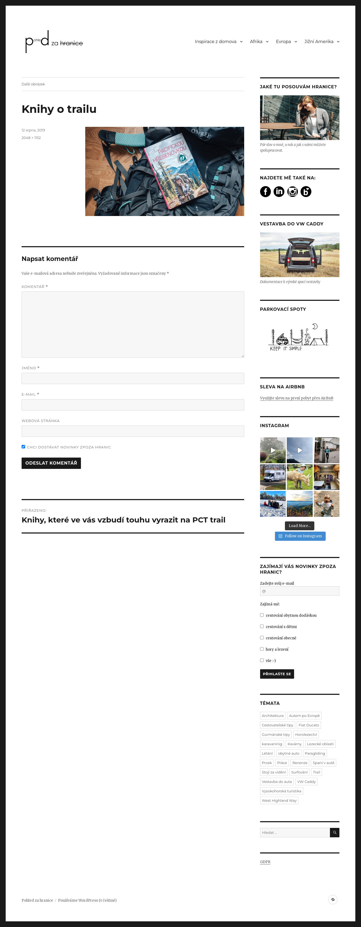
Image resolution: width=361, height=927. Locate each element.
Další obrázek (33, 84)
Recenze (299, 763)
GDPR (265, 862)
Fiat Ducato (309, 725)
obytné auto (288, 753)
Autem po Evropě (304, 715)
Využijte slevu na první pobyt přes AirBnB (296, 398)
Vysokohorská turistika (281, 791)
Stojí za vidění (274, 772)
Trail (316, 772)
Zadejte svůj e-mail (277, 583)
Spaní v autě (323, 763)
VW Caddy (306, 781)
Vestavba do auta (277, 781)
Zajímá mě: (270, 604)
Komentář (35, 286)
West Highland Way (279, 800)
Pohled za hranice (37, 900)
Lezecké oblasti (320, 744)
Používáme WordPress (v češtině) (87, 900)
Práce (282, 763)
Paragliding (315, 753)
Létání (267, 753)
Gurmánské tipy (276, 734)
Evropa (283, 41)
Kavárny (295, 744)
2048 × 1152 (31, 137)
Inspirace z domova (215, 41)
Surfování (299, 772)
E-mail (30, 394)
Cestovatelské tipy (278, 725)
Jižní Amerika (319, 41)
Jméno (31, 368)
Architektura (273, 715)
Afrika (256, 41)
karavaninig (272, 744)
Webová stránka (41, 421)
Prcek (267, 763)
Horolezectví (306, 734)
